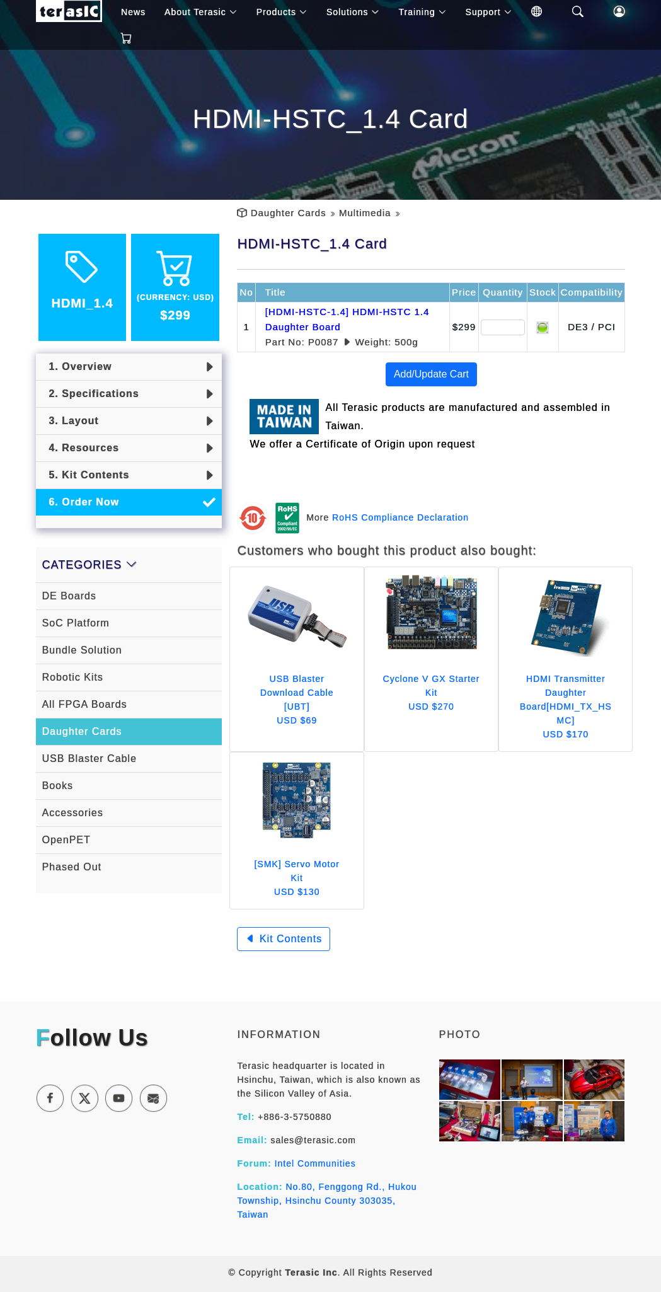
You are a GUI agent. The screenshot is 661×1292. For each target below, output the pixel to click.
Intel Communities (315, 1163)
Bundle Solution (82, 650)
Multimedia (365, 212)
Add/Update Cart (431, 374)
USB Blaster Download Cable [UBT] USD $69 (297, 699)
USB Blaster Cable (89, 758)
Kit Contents (283, 938)
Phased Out (72, 867)
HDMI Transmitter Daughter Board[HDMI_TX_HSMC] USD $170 (566, 706)
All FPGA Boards (84, 704)
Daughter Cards (288, 212)
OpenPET (66, 839)
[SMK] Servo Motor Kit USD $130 (297, 878)
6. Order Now (80, 502)
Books (57, 785)
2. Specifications (90, 393)
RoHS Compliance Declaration (400, 517)
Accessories (72, 812)
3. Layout (70, 420)
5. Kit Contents (86, 475)
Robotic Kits (72, 677)
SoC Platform (76, 623)
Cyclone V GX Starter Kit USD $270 (431, 693)
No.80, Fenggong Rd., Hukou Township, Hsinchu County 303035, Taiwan (327, 1201)
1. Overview (77, 366)
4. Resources (81, 447)
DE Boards (69, 596)
